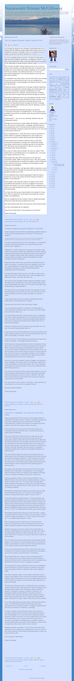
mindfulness (30, 659)
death (68, 92)
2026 (52, 126)
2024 (52, 130)
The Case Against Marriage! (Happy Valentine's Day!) (23, 40)
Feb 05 (54, 169)
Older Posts (43, 666)
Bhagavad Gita (62, 79)
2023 (52, 132)
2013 (52, 181)
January (54, 172)
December (54, 142)
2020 (52, 137)
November (54, 144)
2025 (52, 128)
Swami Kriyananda (27, 221)
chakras (57, 92)
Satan (50, 87)
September (54, 148)
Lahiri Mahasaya (59, 82)
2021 (52, 135)
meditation (26, 404)
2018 (52, 141)
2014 (52, 179)
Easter (57, 80)
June (53, 153)
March (53, 159)
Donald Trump (15, 659)
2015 (52, 178)
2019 (52, 139)
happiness (21, 404)
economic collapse (54, 93)
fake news (20, 659)
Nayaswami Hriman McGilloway (34, 8)
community (63, 92)
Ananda (9, 659)
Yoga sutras (19, 661)
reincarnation (56, 98)
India (63, 80)
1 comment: (25, 219)
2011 (52, 185)
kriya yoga (62, 94)
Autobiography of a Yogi (63, 78)
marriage (10, 221)
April (53, 157)
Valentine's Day (35, 221)
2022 (52, 133)
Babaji (53, 79)
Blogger (43, 678)
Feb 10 (54, 167)
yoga (57, 99)
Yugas (52, 92)
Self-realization (58, 87)
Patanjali (6, 661)
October (54, 146)
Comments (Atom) (28, 669)
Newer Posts (8, 666)
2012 (52, 183)
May (53, 155)
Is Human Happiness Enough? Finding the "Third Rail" (24, 228)
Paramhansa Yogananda (17, 221)
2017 (52, 174)
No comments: (26, 402)
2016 (52, 176)
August (53, 150)
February (54, 161)
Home (26, 666)
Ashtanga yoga (52, 78)
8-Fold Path (52, 76)
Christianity (51, 80)
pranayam (63, 96)
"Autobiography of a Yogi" (13, 404)
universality (52, 99)
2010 (52, 187)
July (53, 152)
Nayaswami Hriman (53, 112)
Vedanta (59, 90)
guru (61, 93)
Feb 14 (54, 162)
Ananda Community (62, 76)
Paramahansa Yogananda (34, 404)
